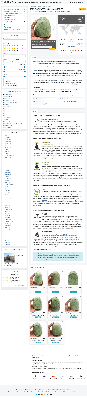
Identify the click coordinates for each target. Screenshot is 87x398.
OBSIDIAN (7, 207)
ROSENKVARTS (9, 221)
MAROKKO (8, 110)
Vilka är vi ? (34, 388)
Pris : (4, 65)
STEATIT (7, 234)
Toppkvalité (7, 27)
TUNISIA (7, 121)
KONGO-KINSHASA (9, 100)
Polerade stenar (46, 6)
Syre (63, 103)
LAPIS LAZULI (8, 199)
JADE (6, 186)
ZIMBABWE (8, 127)
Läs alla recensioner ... (19, 285)
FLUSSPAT (7, 168)
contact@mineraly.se (54, 390)
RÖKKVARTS (8, 225)
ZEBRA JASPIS (8, 242)
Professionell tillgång (53, 388)
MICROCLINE (8, 205)
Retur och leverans (42, 388)
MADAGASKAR (9, 111)
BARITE (7, 151)
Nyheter (6, 25)
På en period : (6, 53)
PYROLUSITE (8, 215)
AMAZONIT (8, 137)
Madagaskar (71, 46)
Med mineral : (6, 59)
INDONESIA (8, 106)
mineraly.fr (11, 393)
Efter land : (18, 59)
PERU (7, 115)
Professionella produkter (12, 29)
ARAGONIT (7, 147)
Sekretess (28, 388)
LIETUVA (7, 108)
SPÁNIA (7, 104)
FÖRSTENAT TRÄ (9, 172)
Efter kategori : (6, 38)
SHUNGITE (8, 229)
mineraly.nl (58, 393)
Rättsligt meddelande (20, 388)
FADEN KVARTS (9, 166)
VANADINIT (8, 240)
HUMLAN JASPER (9, 184)
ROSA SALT (8, 219)
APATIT (7, 145)
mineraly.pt (66, 393)
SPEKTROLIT (8, 231)
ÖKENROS (7, 244)
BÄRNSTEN (8, 153)
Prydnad (38, 6)
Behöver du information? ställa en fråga (41, 46)
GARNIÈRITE (8, 174)
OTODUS (7, 211)
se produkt (37, 293)
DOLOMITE (8, 163)
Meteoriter (8, 21)
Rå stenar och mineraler (12, 9)
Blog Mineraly (20, 390)
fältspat (33, 289)
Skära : (5, 74)
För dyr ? (80, 21)
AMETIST (8, 139)
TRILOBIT (7, 236)
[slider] (4, 67)
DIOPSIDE (7, 161)
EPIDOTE (7, 164)
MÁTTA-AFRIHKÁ (9, 125)
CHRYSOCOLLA (8, 159)
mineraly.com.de (31, 393)
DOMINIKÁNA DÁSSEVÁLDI (11, 102)
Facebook (28, 390)
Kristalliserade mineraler (12, 13)
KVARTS (7, 194)
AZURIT (7, 149)
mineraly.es (49, 393)
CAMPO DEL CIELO (9, 155)
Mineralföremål (9, 15)
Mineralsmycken (9, 19)
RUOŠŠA (7, 119)
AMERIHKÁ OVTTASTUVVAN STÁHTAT (13, 123)
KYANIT (7, 196)
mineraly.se (75, 393)
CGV (13, 388)
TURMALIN (8, 238)
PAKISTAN (8, 117)
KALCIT (7, 190)
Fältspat (80, 39)
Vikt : (4, 69)
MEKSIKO (7, 113)
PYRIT (7, 213)
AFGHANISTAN (9, 94)
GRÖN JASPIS (8, 180)
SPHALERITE (8, 232)
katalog (33, 6)
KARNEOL (7, 192)
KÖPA (82, 9)
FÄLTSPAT (7, 170)
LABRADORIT (8, 198)
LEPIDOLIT (7, 201)
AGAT (7, 135)
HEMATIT (7, 182)
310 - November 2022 (80, 46)
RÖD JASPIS (8, 223)
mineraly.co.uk (21, 393)
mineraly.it (41, 393)
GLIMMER (7, 176)
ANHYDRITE (8, 143)
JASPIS (7, 188)
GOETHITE (8, 178)
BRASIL (7, 98)
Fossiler (7, 17)
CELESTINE (8, 157)
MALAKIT (7, 203)
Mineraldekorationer (11, 11)
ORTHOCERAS (8, 209)
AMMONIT (8, 141)
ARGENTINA (8, 96)
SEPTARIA (7, 227)
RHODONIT (8, 217)
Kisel (63, 100)
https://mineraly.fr (66, 390)
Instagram (35, 390)
